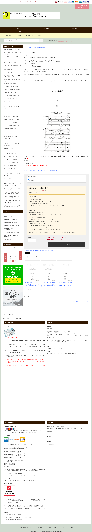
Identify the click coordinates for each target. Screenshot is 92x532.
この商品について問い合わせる (42, 170)
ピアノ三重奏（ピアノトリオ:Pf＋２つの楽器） (12, 53)
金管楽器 (30, 46)
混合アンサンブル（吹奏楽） (10, 83)
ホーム (25, 46)
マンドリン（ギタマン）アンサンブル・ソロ (12, 174)
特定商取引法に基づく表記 (47, 250)
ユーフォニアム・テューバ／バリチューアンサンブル (12, 137)
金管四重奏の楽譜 (41, 47)
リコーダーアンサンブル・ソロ (11, 162)
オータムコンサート (70, 41)
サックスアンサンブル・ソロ (10, 122)
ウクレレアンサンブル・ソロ (10, 156)
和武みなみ (31, 66)
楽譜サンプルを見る (30, 55)
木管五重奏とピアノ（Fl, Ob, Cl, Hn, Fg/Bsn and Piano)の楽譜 (12, 76)
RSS (68, 527)
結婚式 (78, 39)
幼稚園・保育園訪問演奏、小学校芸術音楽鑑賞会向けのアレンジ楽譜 (12, 206)
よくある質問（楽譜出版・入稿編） (12, 232)
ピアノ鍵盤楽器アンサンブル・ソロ (12, 49)
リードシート (7, 180)
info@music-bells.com (51, 433)
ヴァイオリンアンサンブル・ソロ (11, 95)
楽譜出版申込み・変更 (9, 239)
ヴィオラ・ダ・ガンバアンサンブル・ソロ (12, 107)
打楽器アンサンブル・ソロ (10, 148)
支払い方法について (23, 527)
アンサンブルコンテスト (63, 39)
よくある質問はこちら (82, 7)
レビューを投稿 (85, 301)
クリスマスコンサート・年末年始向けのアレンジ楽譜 (12, 189)
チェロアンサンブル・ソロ (10, 101)
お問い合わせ (46, 28)
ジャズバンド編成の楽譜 (9, 178)
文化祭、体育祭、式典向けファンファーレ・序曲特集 (12, 201)
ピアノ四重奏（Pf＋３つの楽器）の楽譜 (12, 57)
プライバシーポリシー (61, 527)
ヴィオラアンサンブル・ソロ (10, 98)
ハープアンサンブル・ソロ (10, 165)
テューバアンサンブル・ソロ (10, 141)
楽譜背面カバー (61, 41)
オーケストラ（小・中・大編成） (11, 86)
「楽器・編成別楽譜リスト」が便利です (32, 35)
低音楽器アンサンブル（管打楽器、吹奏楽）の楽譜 (12, 144)
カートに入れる (67, 244)
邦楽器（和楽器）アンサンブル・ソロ (12, 171)
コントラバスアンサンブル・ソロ (11, 103)
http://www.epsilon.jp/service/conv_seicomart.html (14, 454)
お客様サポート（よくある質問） (11, 222)
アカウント (17, 28)
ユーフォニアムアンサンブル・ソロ (12, 133)
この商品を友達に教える (29, 170)
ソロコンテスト (73, 39)
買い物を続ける (53, 170)
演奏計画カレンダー (8, 216)
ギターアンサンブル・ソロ (10, 153)
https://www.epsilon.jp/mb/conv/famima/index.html (14, 448)
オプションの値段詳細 (29, 250)
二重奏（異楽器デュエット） (10, 92)
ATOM (71, 527)
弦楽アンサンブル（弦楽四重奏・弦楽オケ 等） (12, 66)
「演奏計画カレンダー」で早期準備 (12, 35)
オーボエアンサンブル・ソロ (10, 113)
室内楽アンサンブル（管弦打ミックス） (12, 80)
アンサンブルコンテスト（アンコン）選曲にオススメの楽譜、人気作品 (12, 193)
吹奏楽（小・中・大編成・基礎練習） (12, 89)
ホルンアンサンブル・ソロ (10, 128)
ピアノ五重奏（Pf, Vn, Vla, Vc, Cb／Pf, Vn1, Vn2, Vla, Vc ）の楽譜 (12, 62)
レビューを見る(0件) (76, 301)
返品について (38, 250)
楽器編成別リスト (74, 28)
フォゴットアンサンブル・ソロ (11, 116)
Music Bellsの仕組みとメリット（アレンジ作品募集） (12, 229)
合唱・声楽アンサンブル (9, 168)
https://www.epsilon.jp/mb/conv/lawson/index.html (14, 451)
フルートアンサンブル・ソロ (10, 111)
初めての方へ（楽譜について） (11, 219)
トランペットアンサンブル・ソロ (11, 125)
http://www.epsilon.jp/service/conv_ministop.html (13, 457)
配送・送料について (33, 527)
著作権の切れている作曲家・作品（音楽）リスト (12, 236)
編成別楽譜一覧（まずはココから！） (12, 225)
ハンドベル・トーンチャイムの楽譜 (12, 151)
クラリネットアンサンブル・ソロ (11, 119)
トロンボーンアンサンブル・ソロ (11, 131)
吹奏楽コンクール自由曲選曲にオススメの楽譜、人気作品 (12, 197)
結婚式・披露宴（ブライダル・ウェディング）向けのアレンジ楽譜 (12, 184)
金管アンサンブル (37, 46)
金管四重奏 (31, 60)
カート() (17, 31)
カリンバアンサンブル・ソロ (10, 159)
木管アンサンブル (8, 72)
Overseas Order (7, 214)
